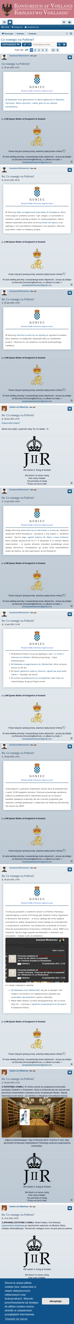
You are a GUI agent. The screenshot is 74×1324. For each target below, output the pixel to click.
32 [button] (53, 50)
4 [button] (42, 50)
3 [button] (39, 50)
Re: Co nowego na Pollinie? (18, 176)
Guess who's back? (11, 423)
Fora (10, 23)
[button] (26, 50)
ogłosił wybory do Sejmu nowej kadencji (48, 537)
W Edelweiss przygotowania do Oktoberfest (32, 664)
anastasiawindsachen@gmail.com (37, 162)
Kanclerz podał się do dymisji (31, 335)
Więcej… (5, 23)
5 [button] (46, 50)
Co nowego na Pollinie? (17, 39)
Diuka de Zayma (50, 222)
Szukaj (6, 27)
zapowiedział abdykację (13, 1225)
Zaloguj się (18, 27)
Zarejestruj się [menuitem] (70, 23)
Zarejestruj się (33, 27)
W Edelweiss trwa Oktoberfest (25, 990)
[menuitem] (71, 34)
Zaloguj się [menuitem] (64, 23)
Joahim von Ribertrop (18, 407)
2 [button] (35, 50)
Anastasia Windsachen (19, 56)
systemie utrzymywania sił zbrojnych (49, 1004)
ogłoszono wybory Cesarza (33, 671)
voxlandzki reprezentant (22, 997)
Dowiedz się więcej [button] (16, 1318)
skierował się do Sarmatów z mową (38, 530)
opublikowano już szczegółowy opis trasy (40, 678)
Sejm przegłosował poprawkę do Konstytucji (38, 212)
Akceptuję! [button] (56, 1301)
